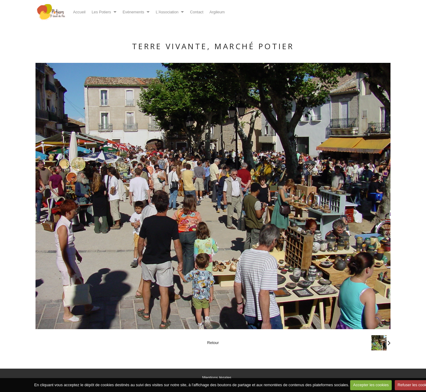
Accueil (79, 12)
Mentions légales (216, 377)
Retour (213, 342)
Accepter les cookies (371, 385)
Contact (196, 12)
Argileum (217, 12)
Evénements (133, 12)
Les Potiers (101, 12)
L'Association (167, 12)
